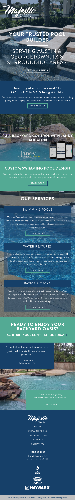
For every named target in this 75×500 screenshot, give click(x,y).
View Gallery (50, 404)
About (37, 426)
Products (37, 439)
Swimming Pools (37, 431)
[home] (18, 11)
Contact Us (37, 444)
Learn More (37, 183)
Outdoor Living (38, 435)
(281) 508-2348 (37, 452)
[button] (70, 11)
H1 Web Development (57, 497)
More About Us (37, 106)
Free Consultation (37, 70)
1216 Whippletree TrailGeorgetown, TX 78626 (37, 457)
